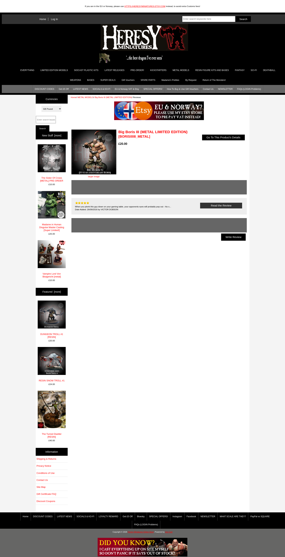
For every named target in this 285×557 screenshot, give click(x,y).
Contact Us (208, 89)
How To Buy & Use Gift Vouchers (182, 89)
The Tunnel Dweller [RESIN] (52, 414)
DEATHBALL (269, 70)
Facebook (191, 516)
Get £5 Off (64, 89)
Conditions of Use (46, 473)
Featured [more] (52, 291)
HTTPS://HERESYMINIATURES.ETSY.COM (144, 6)
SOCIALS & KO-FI (101, 89)
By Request (191, 80)
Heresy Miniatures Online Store (141, 532)
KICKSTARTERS (158, 70)
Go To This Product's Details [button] (223, 137)
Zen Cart (168, 532)
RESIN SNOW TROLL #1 (52, 364)
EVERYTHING (27, 70)
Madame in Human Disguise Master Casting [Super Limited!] (52, 211)
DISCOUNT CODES (44, 89)
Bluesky (141, 516)
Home (42, 19)
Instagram (177, 516)
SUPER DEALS (108, 80)
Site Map (41, 487)
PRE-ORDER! (137, 70)
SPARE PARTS (148, 80)
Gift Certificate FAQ (46, 494)
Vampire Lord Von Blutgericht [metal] (52, 259)
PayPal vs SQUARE (260, 516)
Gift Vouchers (128, 80)
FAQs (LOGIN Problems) (249, 89)
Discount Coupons (46, 501)
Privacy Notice (44, 466)
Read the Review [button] (221, 205)
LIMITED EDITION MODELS (54, 70)
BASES (90, 80)
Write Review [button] (233, 237)
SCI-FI (254, 70)
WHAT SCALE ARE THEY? (233, 516)
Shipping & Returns (46, 459)
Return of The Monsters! (214, 80)
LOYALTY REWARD (108, 516)
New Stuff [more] (51, 135)
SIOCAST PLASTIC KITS (86, 70)
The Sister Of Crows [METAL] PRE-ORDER (52, 163)
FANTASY (240, 70)
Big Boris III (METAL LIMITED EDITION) (113, 97)
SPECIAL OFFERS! (152, 89)
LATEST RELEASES (114, 70)
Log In (54, 19)
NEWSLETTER (225, 89)
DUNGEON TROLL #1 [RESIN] (52, 319)
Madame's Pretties (170, 80)
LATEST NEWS (80, 89)
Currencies (52, 99)
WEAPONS (75, 80)
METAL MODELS (86, 97)
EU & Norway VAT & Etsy (127, 89)
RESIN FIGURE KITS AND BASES (212, 70)
